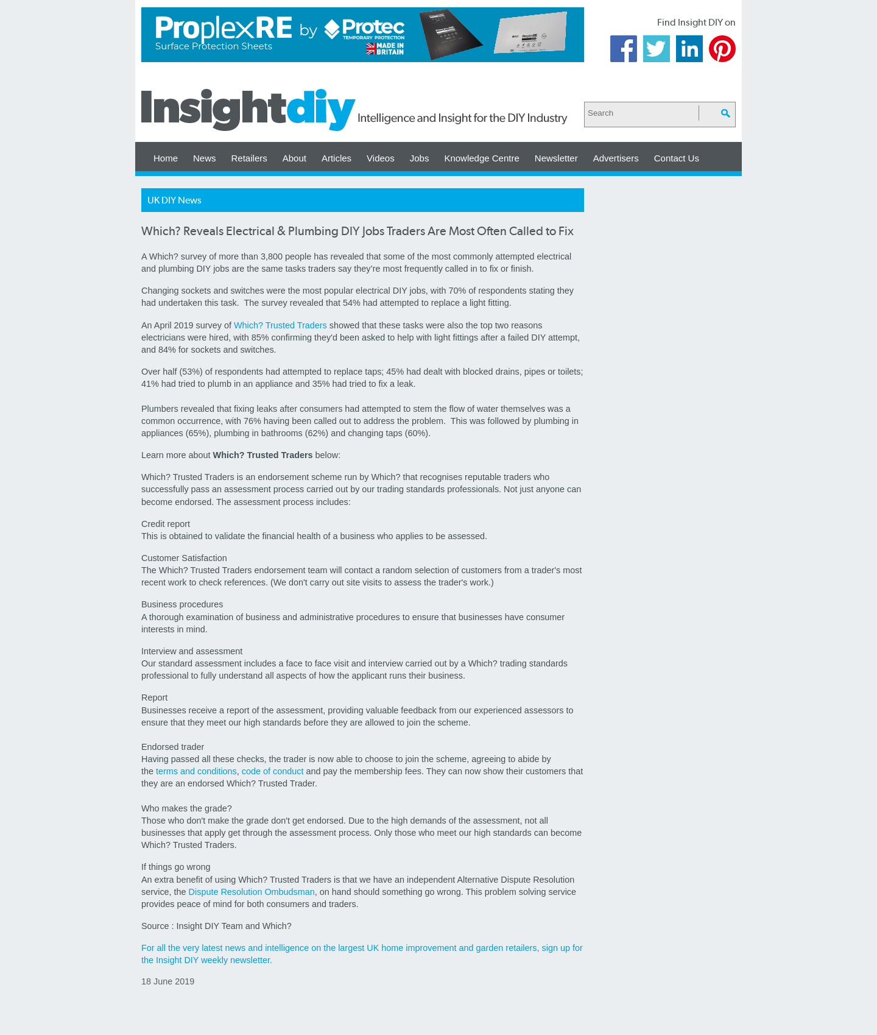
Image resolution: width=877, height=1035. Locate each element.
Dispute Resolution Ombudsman (252, 892)
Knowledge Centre (481, 158)
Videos (381, 158)
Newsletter (556, 158)
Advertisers (616, 158)
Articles (336, 158)
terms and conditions (196, 771)
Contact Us (676, 158)
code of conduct (273, 771)
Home (165, 158)
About (294, 158)
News (204, 158)
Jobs (419, 158)
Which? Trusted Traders (280, 325)
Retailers (249, 158)
